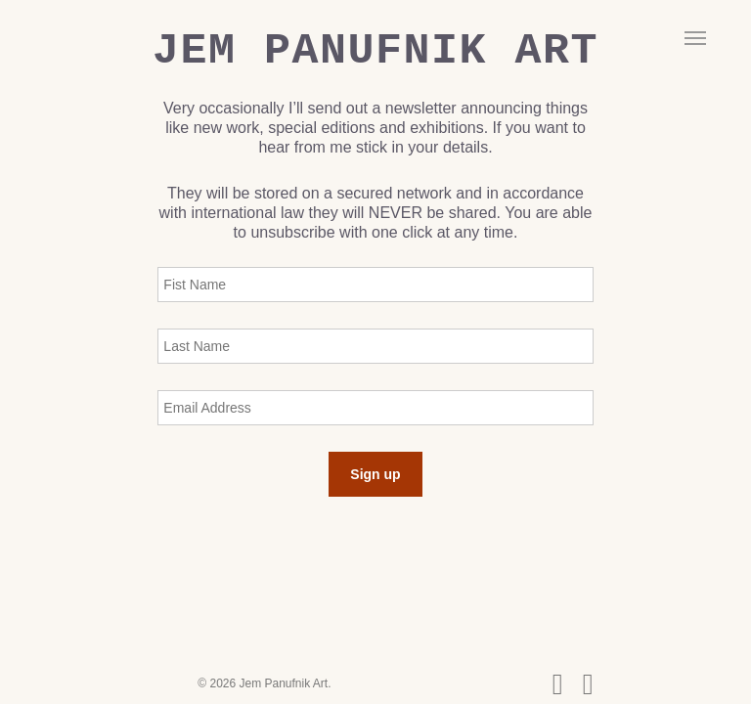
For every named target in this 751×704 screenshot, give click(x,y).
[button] (695, 37)
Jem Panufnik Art (375, 52)
